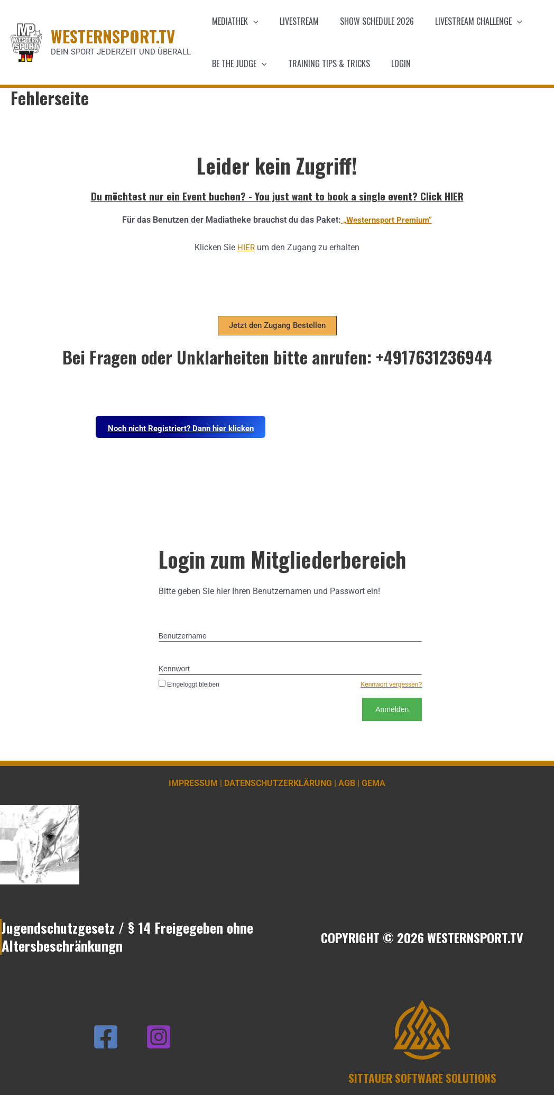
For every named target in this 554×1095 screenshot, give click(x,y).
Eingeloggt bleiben (189, 684)
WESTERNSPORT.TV (113, 36)
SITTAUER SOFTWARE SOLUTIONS (422, 1077)
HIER (246, 247)
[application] (251, 21)
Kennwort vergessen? (391, 684)
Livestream (292, 21)
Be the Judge (237, 63)
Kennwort (174, 668)
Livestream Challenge (463, 21)
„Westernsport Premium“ (386, 220)
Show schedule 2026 (366, 21)
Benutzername (183, 636)
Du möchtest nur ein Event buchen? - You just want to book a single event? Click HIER (277, 195)
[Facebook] (106, 1037)
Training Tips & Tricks (323, 63)
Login (390, 63)
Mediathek (233, 21)
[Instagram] (158, 1037)
